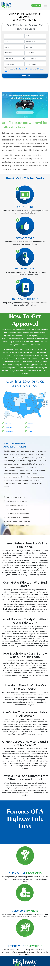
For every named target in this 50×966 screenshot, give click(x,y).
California (7, 423)
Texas (28, 431)
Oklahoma (7, 431)
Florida (29, 423)
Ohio (28, 427)
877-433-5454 (30, 19)
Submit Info (25, 75)
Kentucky (7, 427)
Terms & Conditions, (27, 69)
